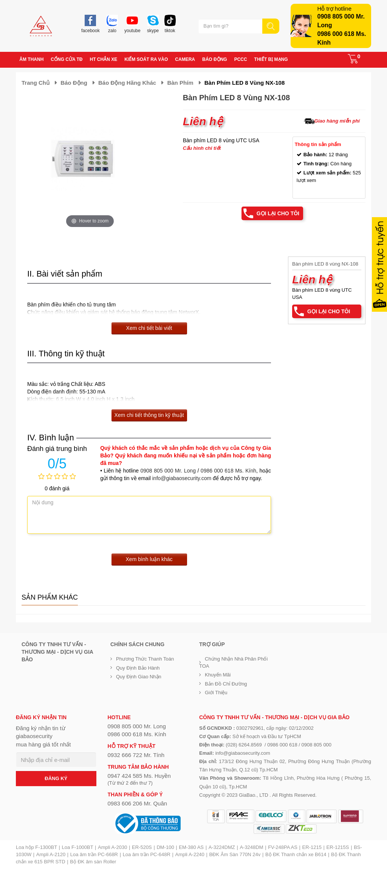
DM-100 (165, 847)
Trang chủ (36, 82)
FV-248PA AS (282, 847)
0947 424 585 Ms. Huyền (139, 776)
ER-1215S (338, 847)
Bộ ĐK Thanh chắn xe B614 (295, 854)
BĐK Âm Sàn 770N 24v (234, 854)
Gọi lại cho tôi (278, 213)
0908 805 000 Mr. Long (168, 471)
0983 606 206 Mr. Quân (137, 803)
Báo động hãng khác (127, 82)
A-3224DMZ (222, 847)
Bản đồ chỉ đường (226, 684)
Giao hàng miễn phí (337, 121)
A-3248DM (251, 847)
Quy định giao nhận (138, 676)
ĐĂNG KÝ (56, 778)
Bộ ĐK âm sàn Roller (93, 861)
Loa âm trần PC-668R (94, 854)
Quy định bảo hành (138, 668)
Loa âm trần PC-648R (146, 854)
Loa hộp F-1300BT (36, 847)
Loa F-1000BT (77, 847)
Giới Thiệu (216, 692)
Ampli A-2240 (189, 854)
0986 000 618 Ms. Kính (228, 471)
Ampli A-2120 (50, 854)
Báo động (73, 82)
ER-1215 (312, 847)
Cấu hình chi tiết (202, 148)
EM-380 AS (191, 847)
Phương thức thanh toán (145, 659)
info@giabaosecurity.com (181, 478)
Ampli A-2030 (112, 847)
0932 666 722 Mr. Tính (136, 755)
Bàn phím (180, 82)
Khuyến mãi (218, 675)
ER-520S (142, 847)
